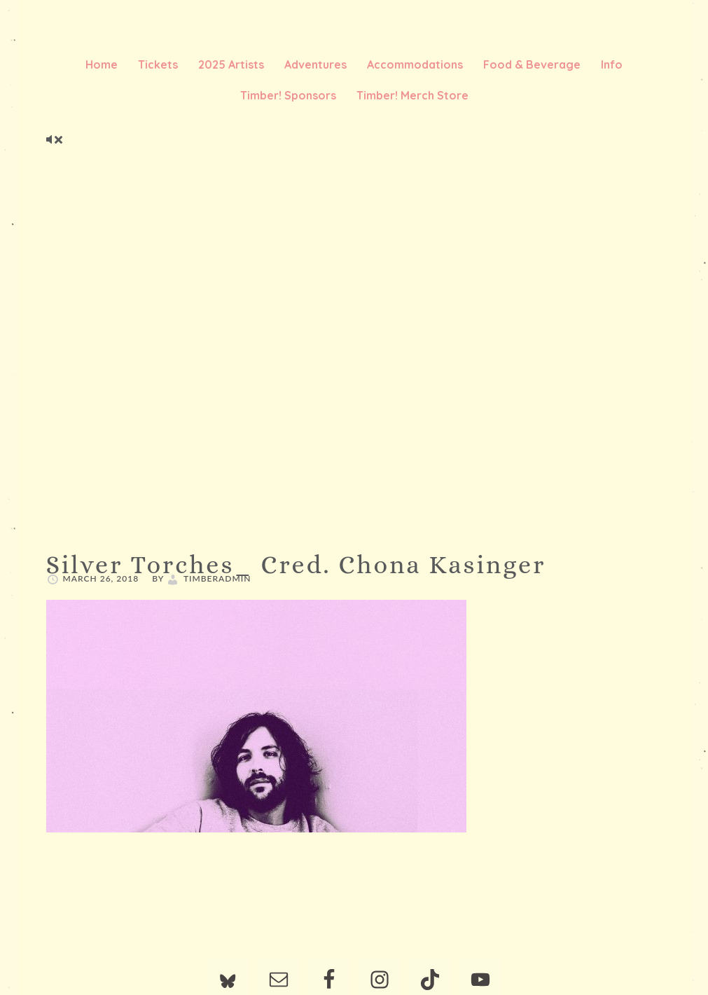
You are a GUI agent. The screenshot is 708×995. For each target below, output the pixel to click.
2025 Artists (231, 64)
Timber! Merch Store (412, 95)
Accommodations (415, 64)
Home (101, 64)
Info (612, 64)
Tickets (158, 64)
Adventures (315, 64)
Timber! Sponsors (288, 95)
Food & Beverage (532, 64)
